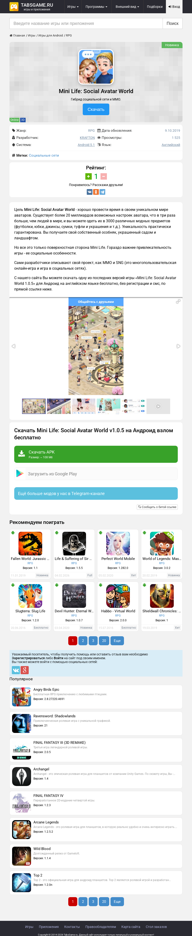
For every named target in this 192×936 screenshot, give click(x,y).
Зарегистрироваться (28, 658)
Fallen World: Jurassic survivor (31, 559)
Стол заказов (156, 927)
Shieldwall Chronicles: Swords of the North (162, 611)
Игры (29, 927)
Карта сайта (130, 927)
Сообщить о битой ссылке (157, 507)
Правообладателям (100, 927)
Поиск (172, 23)
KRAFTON (87, 138)
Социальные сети (44, 155)
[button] (178, 301)
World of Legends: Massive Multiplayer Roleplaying (162, 559)
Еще (117, 641)
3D (23, 120)
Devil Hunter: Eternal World (75, 611)
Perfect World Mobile (118, 559)
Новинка (172, 45)
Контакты (72, 927)
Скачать (95, 109)
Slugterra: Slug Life (30, 611)
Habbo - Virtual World (118, 611)
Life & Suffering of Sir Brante (75, 559)
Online (14, 120)
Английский (171, 145)
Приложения (49, 927)
